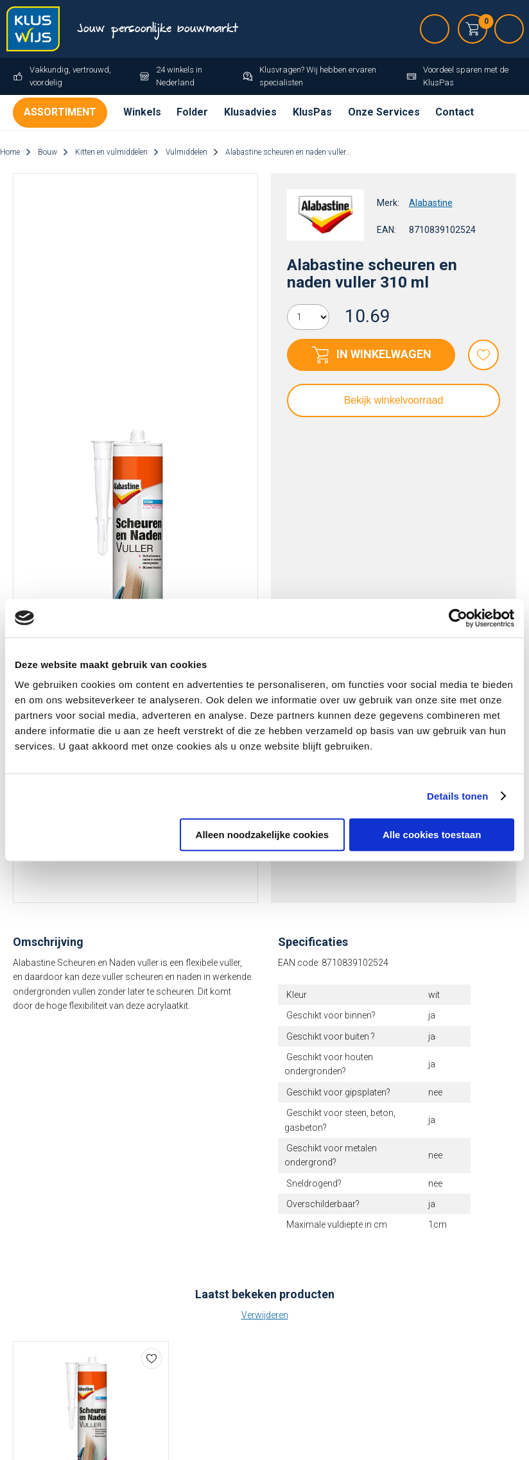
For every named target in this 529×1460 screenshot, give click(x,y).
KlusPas (312, 112)
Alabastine (431, 203)
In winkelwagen (383, 354)
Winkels (142, 112)
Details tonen (457, 796)
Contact (454, 112)
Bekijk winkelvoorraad (394, 400)
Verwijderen (264, 1315)
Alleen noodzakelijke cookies (262, 834)
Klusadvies (250, 112)
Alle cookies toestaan (432, 834)
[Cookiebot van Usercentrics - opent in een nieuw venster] (458, 618)
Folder (192, 112)
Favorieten (483, 354)
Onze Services (384, 112)
